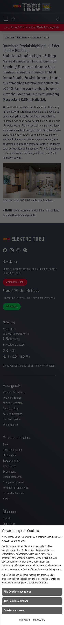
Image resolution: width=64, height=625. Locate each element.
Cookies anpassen (14, 610)
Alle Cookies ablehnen (16, 601)
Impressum (24, 619)
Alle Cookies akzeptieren (17, 591)
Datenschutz (39, 619)
